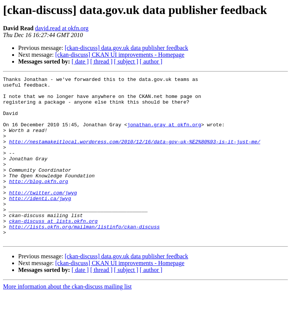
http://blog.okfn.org (38, 202)
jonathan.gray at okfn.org (164, 134)
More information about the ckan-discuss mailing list (67, 319)
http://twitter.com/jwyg (43, 216)
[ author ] (151, 61)
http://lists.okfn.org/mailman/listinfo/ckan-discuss (84, 257)
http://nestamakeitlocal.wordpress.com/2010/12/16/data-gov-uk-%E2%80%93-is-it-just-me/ (134, 155)
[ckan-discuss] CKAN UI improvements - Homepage (120, 54)
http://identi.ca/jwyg (40, 223)
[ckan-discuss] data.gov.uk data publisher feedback (126, 48)
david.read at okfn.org (61, 28)
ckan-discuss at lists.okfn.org (53, 250)
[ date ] (80, 61)
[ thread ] (101, 61)
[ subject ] (126, 61)
